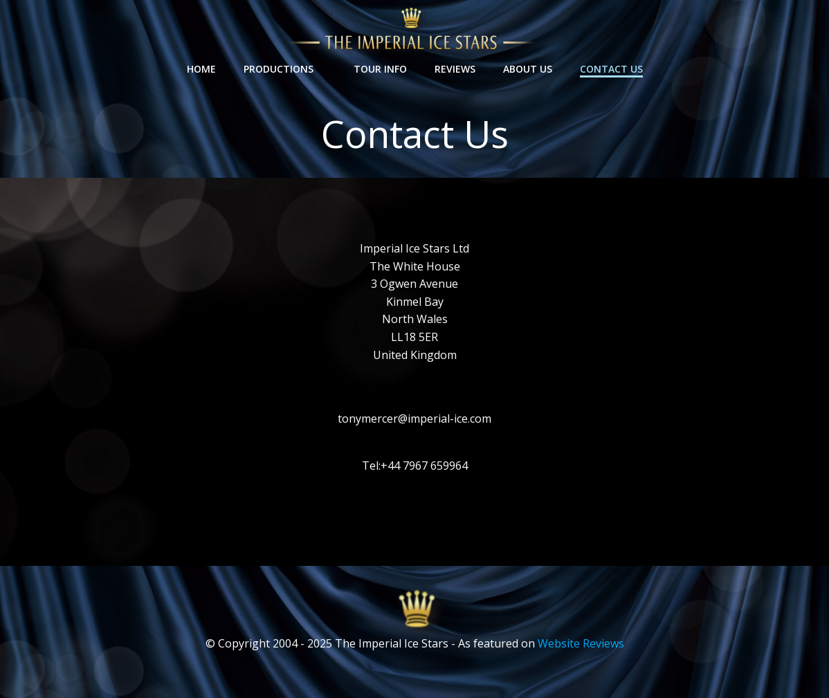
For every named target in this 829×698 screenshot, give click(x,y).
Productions (285, 68)
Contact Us (611, 68)
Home (201, 68)
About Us (527, 68)
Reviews (455, 68)
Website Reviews (581, 643)
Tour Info (380, 68)
